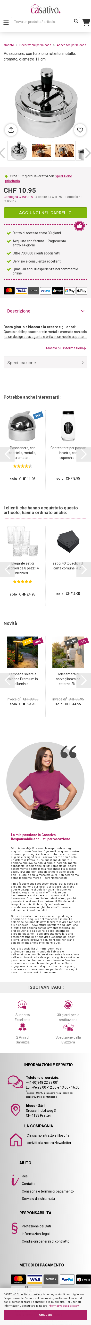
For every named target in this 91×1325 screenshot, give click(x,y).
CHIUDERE (45, 1314)
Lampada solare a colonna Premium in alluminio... (22, 679)
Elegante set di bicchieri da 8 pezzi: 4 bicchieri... (22, 568)
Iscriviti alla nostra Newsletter (49, 1143)
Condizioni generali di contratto (45, 1241)
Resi (25, 1176)
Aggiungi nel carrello (45, 212)
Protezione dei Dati (36, 1226)
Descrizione (18, 311)
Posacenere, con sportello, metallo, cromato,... (22, 453)
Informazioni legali (36, 1234)
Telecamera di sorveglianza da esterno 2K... (68, 679)
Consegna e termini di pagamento (48, 1191)
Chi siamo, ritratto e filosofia (48, 1135)
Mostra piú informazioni (66, 348)
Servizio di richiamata (38, 1199)
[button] (88, 153)
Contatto (28, 1184)
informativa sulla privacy (63, 1305)
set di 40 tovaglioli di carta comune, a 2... (68, 565)
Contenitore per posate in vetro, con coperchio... (68, 453)
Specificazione (21, 362)
